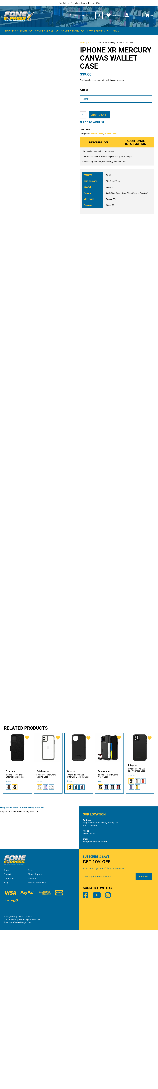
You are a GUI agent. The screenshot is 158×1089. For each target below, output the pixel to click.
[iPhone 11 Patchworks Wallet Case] (109, 906)
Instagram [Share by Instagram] (110, 1055)
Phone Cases (97, 137)
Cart (149, 15)
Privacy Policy (10, 1075)
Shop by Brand (70, 32)
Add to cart (100, 118)
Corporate (9, 1037)
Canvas (109, 203)
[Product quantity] (83, 118)
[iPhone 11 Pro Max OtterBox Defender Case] (79, 906)
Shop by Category (16, 32)
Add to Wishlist (94, 125)
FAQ (6, 1041)
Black (108, 197)
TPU (114, 203)
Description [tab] (98, 146)
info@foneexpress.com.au (95, 1000)
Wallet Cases (111, 137)
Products (92, 43)
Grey (124, 197)
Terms (20, 1075)
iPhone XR (110, 209)
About (117, 32)
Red (145, 197)
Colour (84, 93)
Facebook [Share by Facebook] (86, 1055)
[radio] (8, 945)
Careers (28, 1075)
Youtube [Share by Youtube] (98, 1055)
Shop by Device (44, 32)
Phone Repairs (96, 32)
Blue (113, 197)
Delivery (32, 1037)
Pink (141, 197)
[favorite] (27, 896)
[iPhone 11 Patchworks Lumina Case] (48, 906)
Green (118, 197)
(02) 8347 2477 (90, 991)
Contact (7, 1033)
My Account (130, 15)
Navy (129, 197)
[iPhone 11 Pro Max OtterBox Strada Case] (17, 906)
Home (83, 43)
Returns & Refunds (37, 1041)
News (31, 1028)
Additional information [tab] (135, 146)
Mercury (109, 191)
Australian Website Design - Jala (17, 1081)
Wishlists (108, 15)
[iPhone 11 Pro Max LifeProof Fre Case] (140, 906)
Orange (135, 197)
